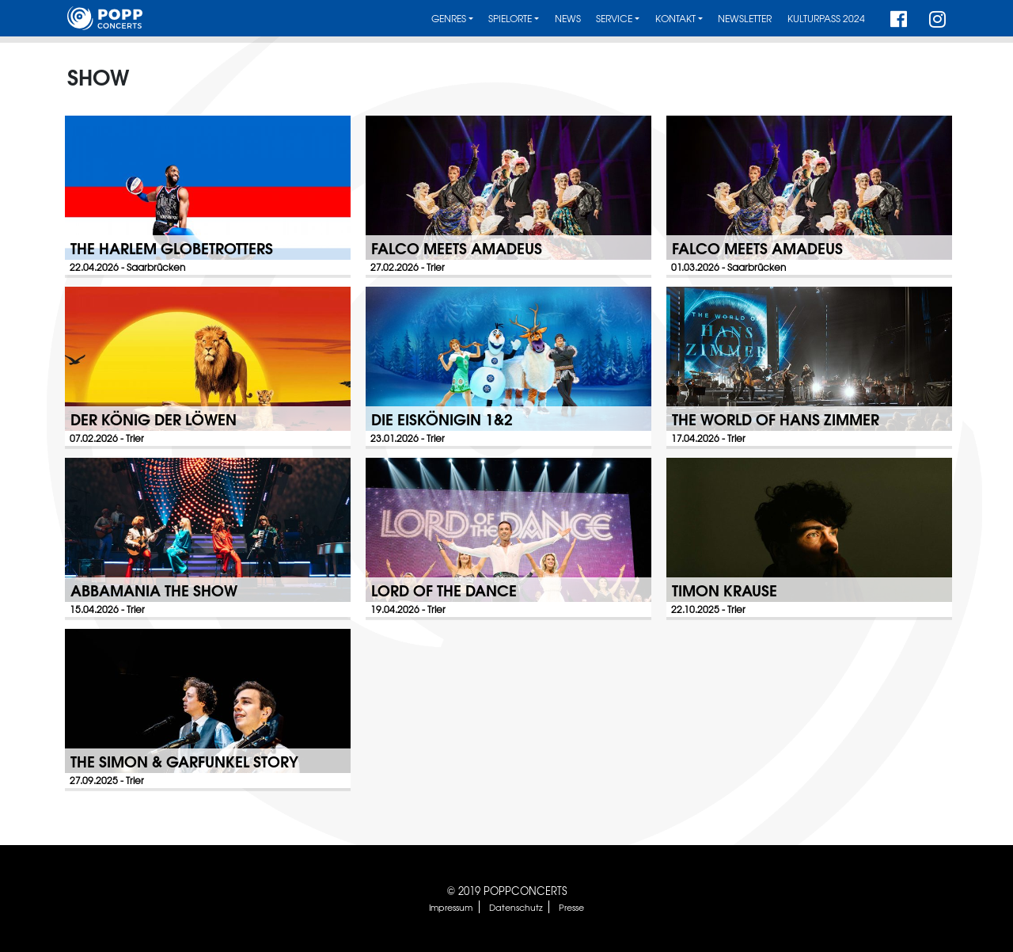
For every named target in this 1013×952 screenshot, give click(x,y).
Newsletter (745, 18)
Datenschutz (516, 907)
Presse (571, 907)
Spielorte (510, 18)
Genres (448, 18)
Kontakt (675, 18)
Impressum (450, 907)
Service (614, 18)
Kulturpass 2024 (826, 18)
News (568, 18)
